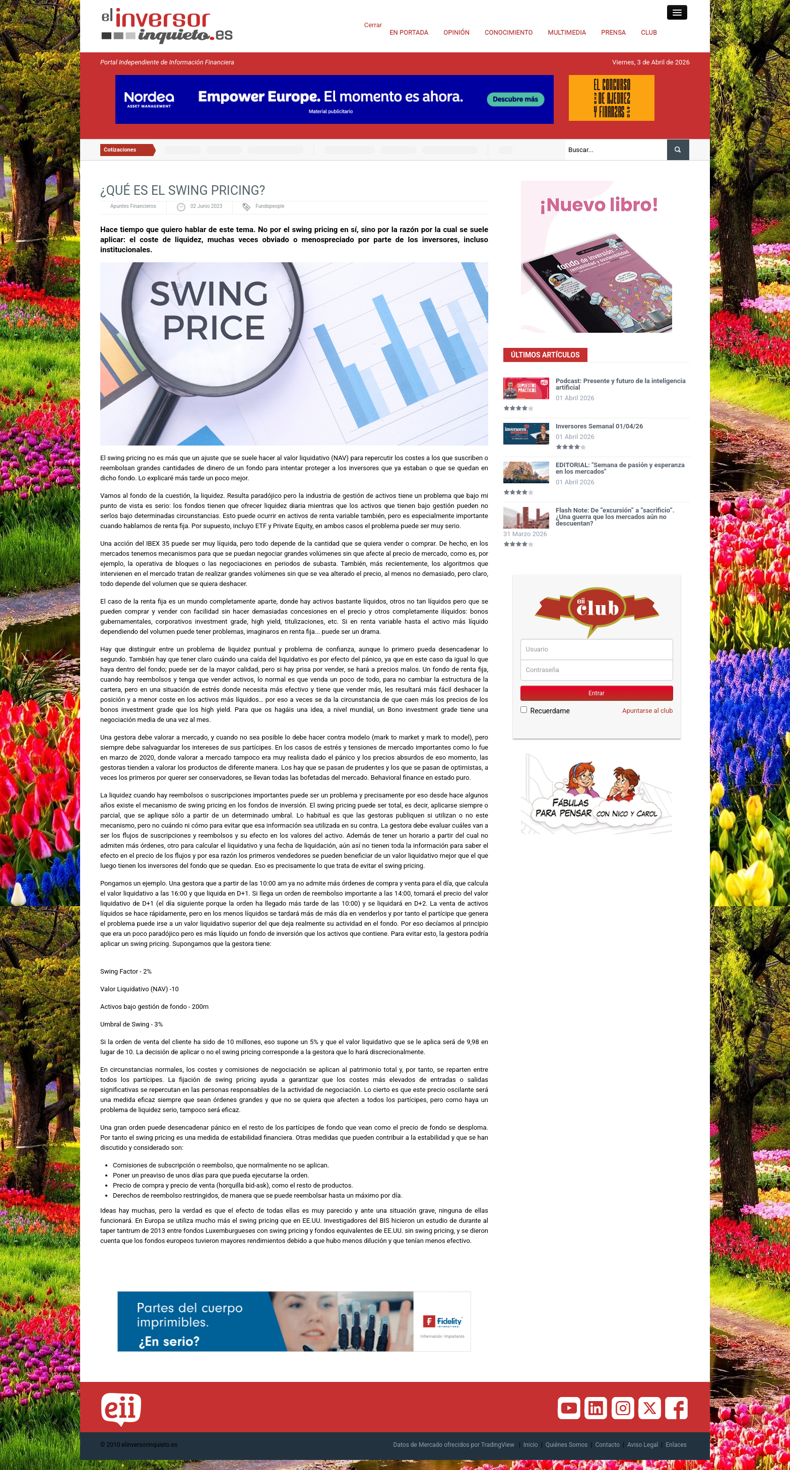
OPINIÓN (456, 32)
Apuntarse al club (647, 710)
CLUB (649, 32)
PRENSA (613, 32)
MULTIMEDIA (567, 32)
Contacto (607, 1444)
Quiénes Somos (567, 1444)
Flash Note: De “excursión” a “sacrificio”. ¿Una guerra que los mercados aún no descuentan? (615, 516)
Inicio (530, 1444)
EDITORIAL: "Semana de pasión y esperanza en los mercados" (620, 468)
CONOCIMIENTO (509, 32)
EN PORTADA (408, 32)
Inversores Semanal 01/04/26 (599, 426)
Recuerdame (545, 710)
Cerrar (373, 25)
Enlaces (676, 1444)
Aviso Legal (642, 1444)
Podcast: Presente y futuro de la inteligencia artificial (621, 384)
